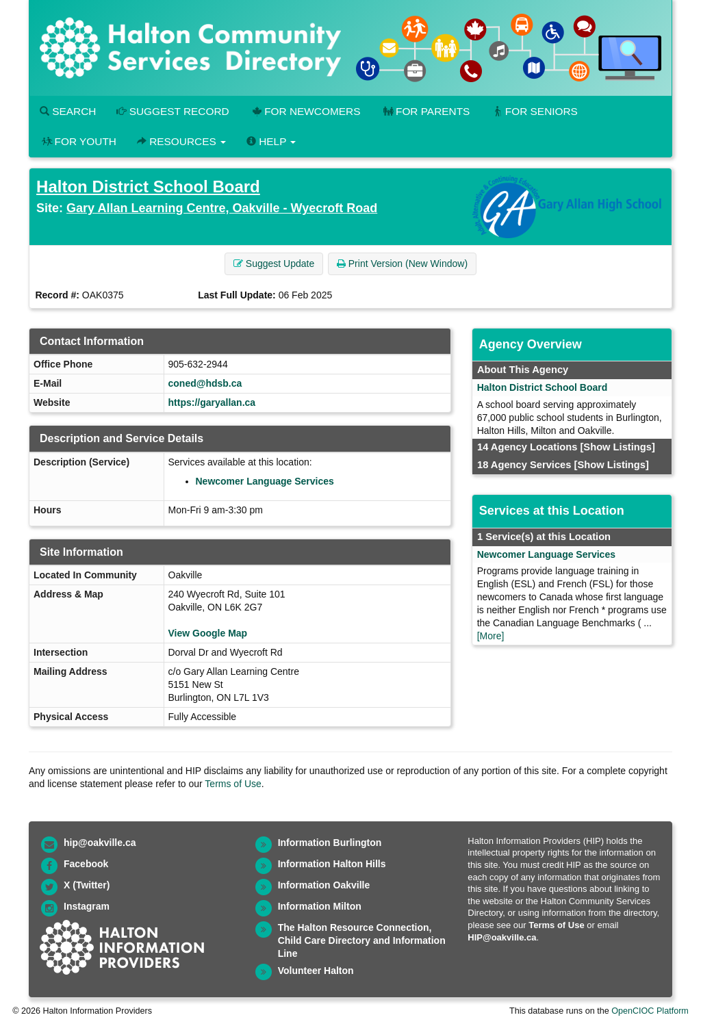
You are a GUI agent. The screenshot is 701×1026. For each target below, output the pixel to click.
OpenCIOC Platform (650, 1011)
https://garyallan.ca (212, 402)
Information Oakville (324, 885)
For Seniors (534, 111)
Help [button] (271, 141)
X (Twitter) (87, 885)
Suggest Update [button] (273, 263)
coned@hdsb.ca (205, 383)
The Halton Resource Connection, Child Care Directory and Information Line (362, 940)
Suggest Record (172, 111)
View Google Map (208, 633)
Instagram (87, 906)
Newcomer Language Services (265, 481)
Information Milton (319, 906)
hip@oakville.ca (100, 842)
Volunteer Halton (316, 970)
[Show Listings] (617, 446)
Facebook (86, 863)
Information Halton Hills (332, 863)
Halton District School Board (148, 186)
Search (68, 111)
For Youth (78, 141)
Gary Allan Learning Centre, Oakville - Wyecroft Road (221, 208)
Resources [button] (181, 141)
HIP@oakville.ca (502, 937)
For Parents (425, 111)
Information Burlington (330, 842)
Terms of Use (233, 783)
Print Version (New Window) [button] (402, 263)
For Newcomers (305, 111)
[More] (491, 635)
